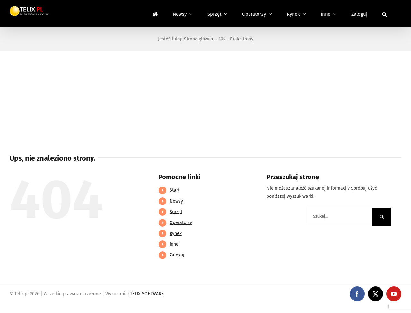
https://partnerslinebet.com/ (119, 308)
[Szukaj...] (340, 216)
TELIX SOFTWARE (146, 294)
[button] (384, 13)
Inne (174, 244)
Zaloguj (177, 255)
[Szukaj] (381, 217)
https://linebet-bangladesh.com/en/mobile (44, 308)
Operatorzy (181, 222)
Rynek (176, 233)
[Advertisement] (205, 99)
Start (174, 190)
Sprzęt (176, 211)
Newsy (176, 201)
